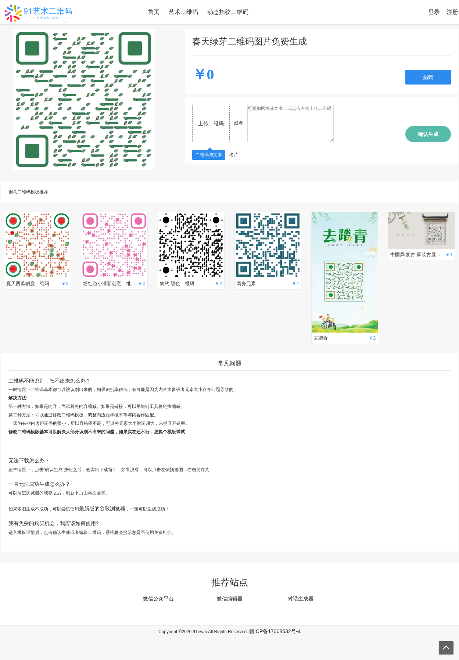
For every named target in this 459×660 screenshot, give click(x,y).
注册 (452, 12)
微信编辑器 (230, 599)
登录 (434, 12)
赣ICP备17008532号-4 (275, 631)
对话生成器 (300, 599)
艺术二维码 (183, 12)
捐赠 (428, 77)
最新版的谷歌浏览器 (102, 509)
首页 (153, 12)
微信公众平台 (158, 599)
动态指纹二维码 (227, 12)
